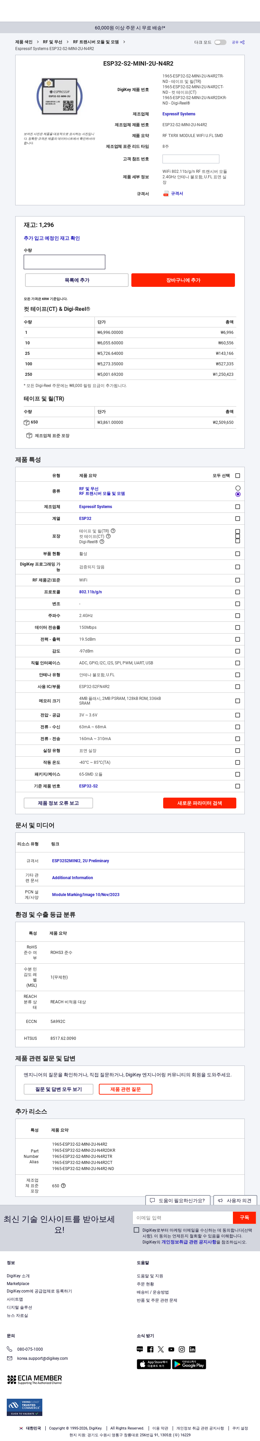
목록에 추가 (77, 280)
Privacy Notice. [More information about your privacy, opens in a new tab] (20, 1416)
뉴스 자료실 (17, 1315)
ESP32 (85, 518)
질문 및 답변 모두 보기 (58, 1089)
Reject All (169, 1429)
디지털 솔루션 (19, 1307)
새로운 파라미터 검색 (199, 803)
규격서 (172, 193)
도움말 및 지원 (150, 1276)
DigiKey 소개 (18, 1276)
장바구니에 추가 (183, 280)
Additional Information (72, 877)
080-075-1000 (25, 1350)
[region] (130, 1413)
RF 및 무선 (52, 42)
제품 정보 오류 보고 (58, 803)
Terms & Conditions (213, 1409)
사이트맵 (15, 1299)
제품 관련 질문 (125, 1089)
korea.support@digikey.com (37, 1359)
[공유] (238, 42)
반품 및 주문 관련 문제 (157, 1300)
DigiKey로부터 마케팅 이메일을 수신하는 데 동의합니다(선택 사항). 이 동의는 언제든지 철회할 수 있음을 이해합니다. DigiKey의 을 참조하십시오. (197, 1236)
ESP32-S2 (88, 786)
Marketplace (18, 1283)
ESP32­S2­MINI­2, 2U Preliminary (80, 861)
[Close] (249, 1397)
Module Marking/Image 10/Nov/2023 (86, 894)
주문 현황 (145, 1284)
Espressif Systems (178, 114)
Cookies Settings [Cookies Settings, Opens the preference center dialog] (75, 1429)
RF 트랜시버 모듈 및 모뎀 (96, 42)
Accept (122, 1429)
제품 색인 (23, 42)
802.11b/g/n (90, 592)
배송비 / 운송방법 (153, 1292)
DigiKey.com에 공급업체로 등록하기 (39, 1291)
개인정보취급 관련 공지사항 (188, 1241)
